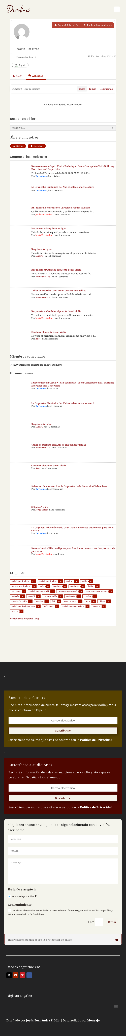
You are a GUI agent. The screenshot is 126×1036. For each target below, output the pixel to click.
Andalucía (70, 596)
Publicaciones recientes (98, 25)
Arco (88, 601)
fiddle (90, 586)
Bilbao (102, 601)
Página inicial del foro (67, 25)
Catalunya (74, 586)
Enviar (112, 922)
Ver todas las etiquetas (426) (24, 618)
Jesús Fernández (44, 214)
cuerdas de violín (19, 601)
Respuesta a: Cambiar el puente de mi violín (56, 269)
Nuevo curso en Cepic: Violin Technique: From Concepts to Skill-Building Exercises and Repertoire (72, 167)
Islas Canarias (70, 601)
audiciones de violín (20, 581)
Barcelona (16, 591)
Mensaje (93, 1020)
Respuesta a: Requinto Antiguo (48, 228)
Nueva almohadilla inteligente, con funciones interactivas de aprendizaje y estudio (73, 550)
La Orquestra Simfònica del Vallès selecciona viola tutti (62, 187)
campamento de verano (96, 591)
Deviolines (41, 176)
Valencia (96, 606)
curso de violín (50, 596)
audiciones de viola (48, 581)
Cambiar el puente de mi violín (49, 332)
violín (84, 581)
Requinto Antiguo (41, 249)
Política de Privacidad (96, 740)
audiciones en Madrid (39, 591)
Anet (38, 338)
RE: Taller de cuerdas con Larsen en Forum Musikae (60, 207)
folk (53, 601)
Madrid (69, 581)
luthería (15, 596)
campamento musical (67, 591)
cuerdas (87, 596)
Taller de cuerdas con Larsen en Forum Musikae (58, 290)
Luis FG (39, 255)
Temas (92, 89)
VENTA (15, 611)
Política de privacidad (23, 896)
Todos (82, 89)
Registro (37, 146)
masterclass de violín (21, 586)
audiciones (48, 606)
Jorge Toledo (42, 509)
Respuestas (106, 89)
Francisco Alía (43, 276)
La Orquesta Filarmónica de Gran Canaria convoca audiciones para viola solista (72, 529)
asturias (39, 601)
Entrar (18, 146)
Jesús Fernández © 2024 (43, 1020)
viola (42, 586)
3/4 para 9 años (39, 507)
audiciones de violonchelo (23, 606)
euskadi (31, 596)
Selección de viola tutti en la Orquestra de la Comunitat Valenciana (69, 486)
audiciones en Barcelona (73, 606)
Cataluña (57, 586)
